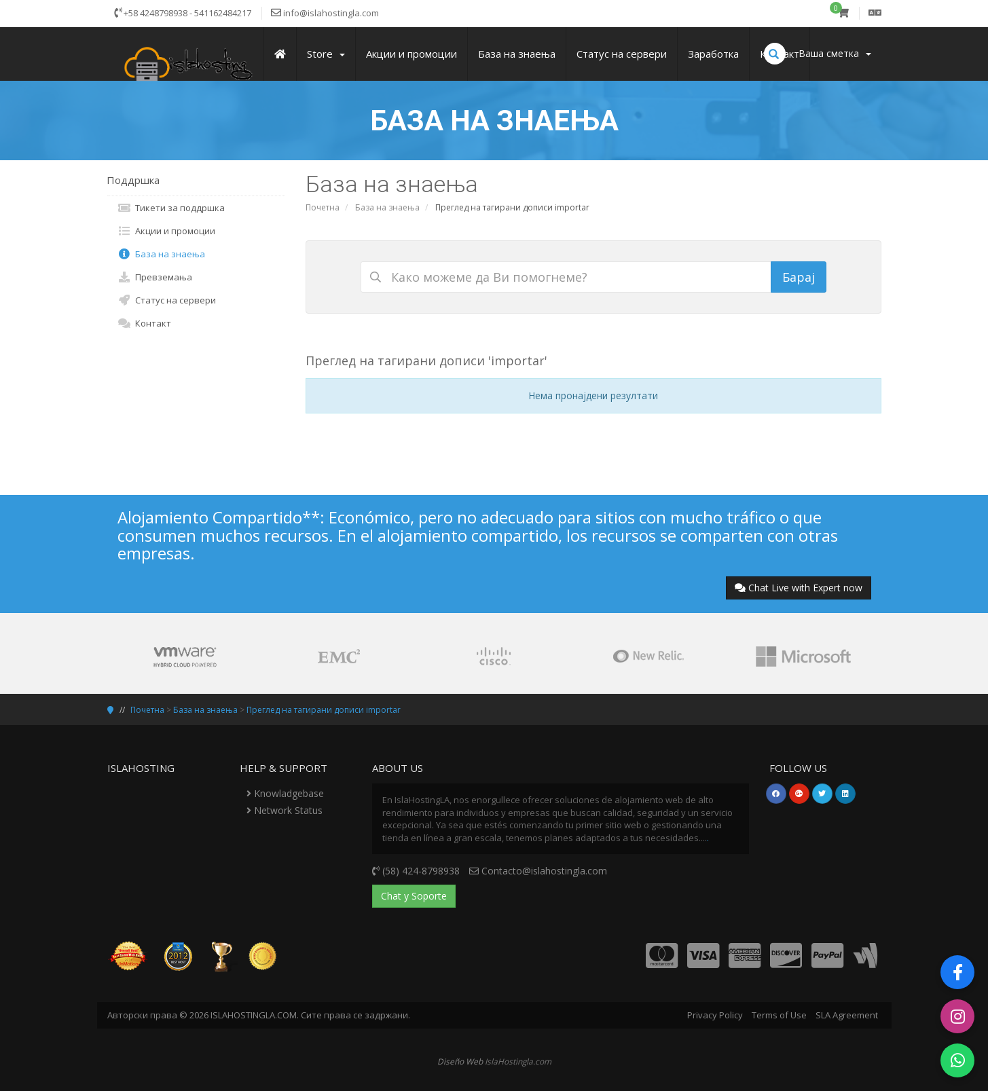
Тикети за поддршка (171, 208)
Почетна (323, 207)
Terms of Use (779, 1015)
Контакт (144, 323)
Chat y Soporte (414, 895)
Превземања (154, 277)
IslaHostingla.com (518, 1061)
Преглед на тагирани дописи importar (323, 710)
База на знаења (387, 207)
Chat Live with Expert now (798, 587)
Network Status (284, 810)
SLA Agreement (847, 1015)
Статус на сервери (166, 300)
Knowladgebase (285, 793)
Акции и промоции (166, 231)
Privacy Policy (715, 1015)
